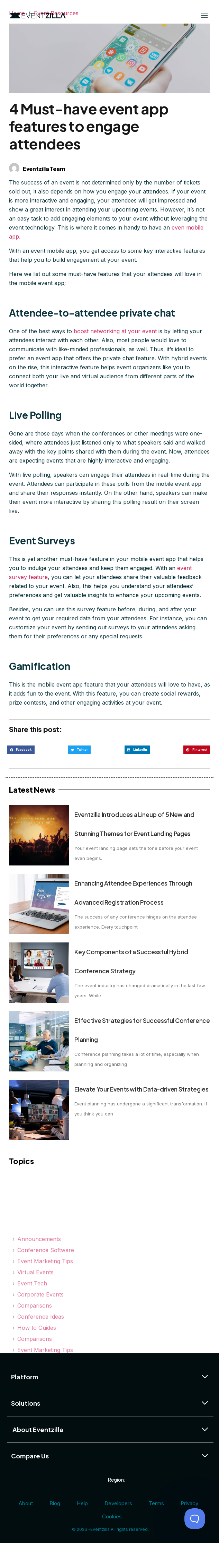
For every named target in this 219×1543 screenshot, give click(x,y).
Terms (156, 1503)
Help (82, 1503)
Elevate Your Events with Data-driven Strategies (141, 1089)
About (26, 1503)
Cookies (112, 1516)
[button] (21, 749)
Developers (118, 1503)
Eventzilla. (100, 1529)
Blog (54, 1503)
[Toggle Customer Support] (194, 1518)
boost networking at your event (115, 331)
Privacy (189, 1503)
